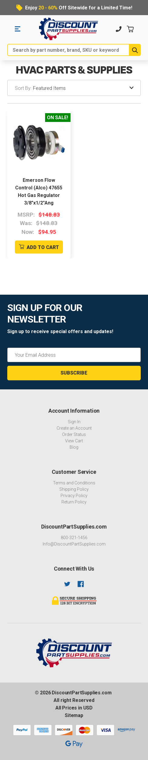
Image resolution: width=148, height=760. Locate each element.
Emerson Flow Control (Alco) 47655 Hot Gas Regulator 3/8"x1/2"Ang (38, 191)
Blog (74, 447)
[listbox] (86, 88)
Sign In (74, 421)
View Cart (74, 440)
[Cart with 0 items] (130, 29)
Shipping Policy (74, 489)
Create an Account (74, 428)
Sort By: (23, 88)
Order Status (74, 434)
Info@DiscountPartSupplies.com (74, 544)
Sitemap (74, 715)
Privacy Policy (74, 495)
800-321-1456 (74, 537)
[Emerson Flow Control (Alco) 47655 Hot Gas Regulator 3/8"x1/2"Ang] (39, 142)
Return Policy (74, 502)
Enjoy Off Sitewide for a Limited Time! (78, 8)
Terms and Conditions (74, 482)
